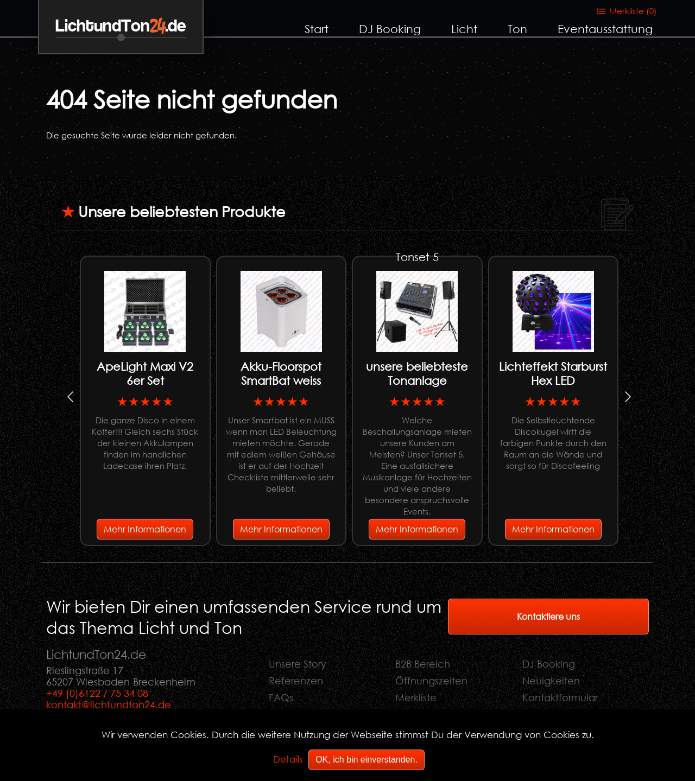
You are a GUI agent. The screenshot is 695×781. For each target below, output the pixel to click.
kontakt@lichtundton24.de (108, 704)
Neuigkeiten (551, 681)
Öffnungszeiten (431, 681)
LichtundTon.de (120, 26)
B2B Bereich (422, 664)
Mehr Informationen (145, 529)
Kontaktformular (560, 697)
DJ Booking (390, 28)
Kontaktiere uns (548, 616)
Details (288, 759)
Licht (464, 28)
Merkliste (416, 697)
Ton (517, 28)
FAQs (281, 697)
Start (316, 28)
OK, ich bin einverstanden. (366, 759)
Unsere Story (297, 664)
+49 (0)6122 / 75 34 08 (97, 693)
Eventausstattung (605, 28)
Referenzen (296, 681)
